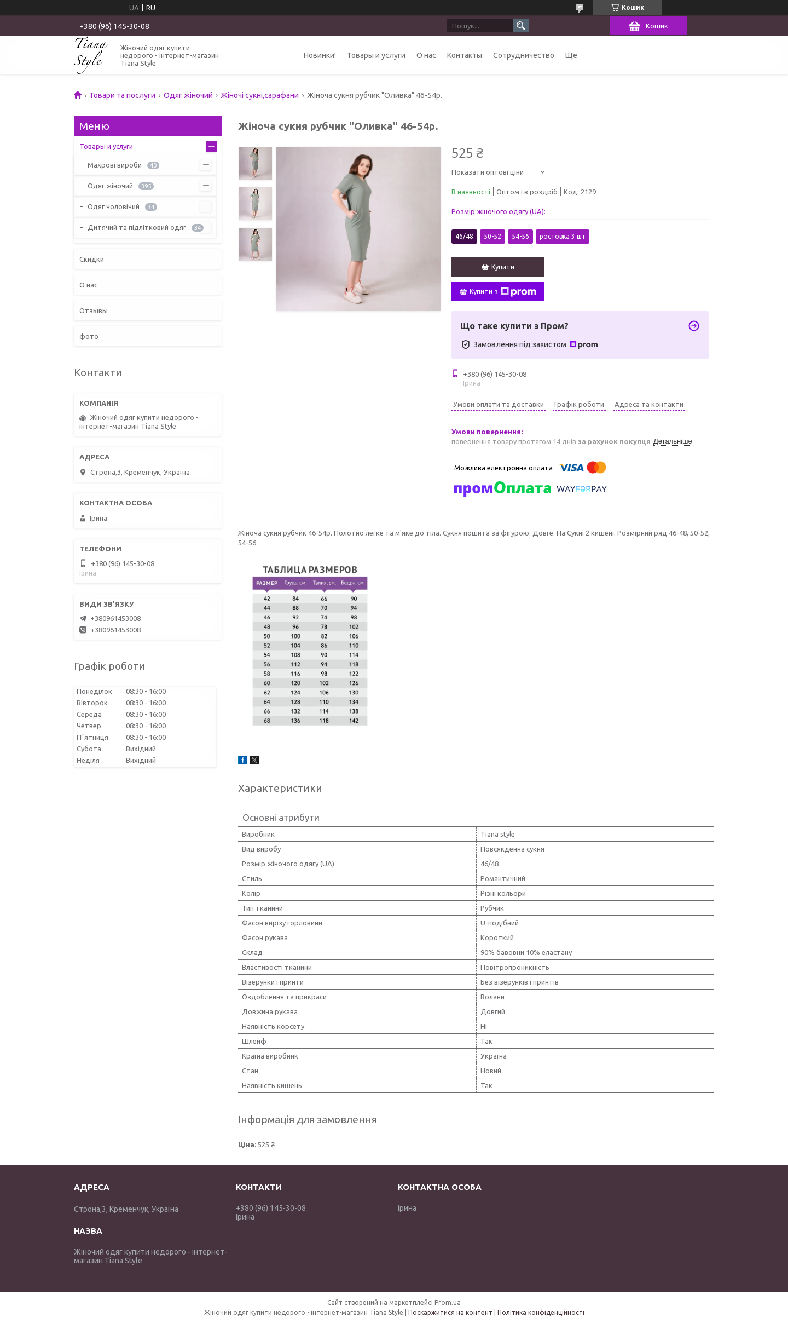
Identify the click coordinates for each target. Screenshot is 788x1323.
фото (89, 336)
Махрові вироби (115, 165)
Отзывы (93, 310)
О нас (426, 55)
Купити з (503, 292)
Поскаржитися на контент (450, 1312)
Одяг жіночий (188, 95)
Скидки (91, 259)
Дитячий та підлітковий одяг (137, 227)
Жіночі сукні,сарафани (260, 95)
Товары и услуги (376, 55)
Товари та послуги (122, 95)
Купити (502, 267)
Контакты (464, 55)
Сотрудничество (523, 55)
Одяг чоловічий (114, 206)
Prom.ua (447, 1302)
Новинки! (320, 55)
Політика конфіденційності (540, 1312)
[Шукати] (521, 25)
